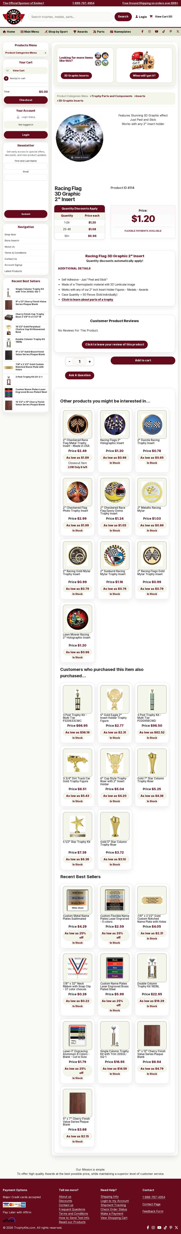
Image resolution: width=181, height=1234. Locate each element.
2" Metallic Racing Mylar (149, 509)
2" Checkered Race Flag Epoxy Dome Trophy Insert (112, 510)
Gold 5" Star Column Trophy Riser (113, 843)
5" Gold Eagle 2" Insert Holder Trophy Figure (113, 718)
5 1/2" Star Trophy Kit (76, 842)
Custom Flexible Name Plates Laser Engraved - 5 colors (114, 919)
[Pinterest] (171, 1227)
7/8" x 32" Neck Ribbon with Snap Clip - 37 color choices (77, 986)
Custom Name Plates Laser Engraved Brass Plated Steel (31, 390)
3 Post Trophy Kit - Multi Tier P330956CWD (149, 718)
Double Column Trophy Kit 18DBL (30, 340)
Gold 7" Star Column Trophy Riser (150, 780)
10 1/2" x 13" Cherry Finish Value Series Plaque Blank (30, 403)
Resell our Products (72, 1222)
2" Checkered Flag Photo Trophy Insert (75, 509)
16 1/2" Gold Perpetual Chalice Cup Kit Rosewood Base (30, 329)
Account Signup (13, 264)
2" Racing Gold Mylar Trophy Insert (76, 573)
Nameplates (120, 31)
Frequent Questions (72, 1209)
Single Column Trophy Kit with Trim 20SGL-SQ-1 (30, 290)
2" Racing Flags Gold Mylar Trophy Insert (151, 573)
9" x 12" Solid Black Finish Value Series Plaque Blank (30, 353)
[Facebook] (148, 1227)
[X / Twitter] (176, 1227)
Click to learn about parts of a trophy (87, 299)
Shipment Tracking (113, 1205)
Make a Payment (112, 1213)
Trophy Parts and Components (112, 96)
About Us (10, 246)
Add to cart (143, 360)
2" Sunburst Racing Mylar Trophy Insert (112, 573)
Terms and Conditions (73, 1213)
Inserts (140, 96)
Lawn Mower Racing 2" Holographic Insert (76, 636)
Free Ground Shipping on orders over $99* (150, 3)
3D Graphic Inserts (71, 100)
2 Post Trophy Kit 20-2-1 (29, 376)
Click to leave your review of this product (114, 344)
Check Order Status (114, 1209)
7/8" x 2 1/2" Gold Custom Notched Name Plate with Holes (30, 367)
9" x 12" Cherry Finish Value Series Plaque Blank (31, 302)
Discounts (65, 1201)
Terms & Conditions (15, 252)
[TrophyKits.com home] (14, 17)
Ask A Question (80, 375)
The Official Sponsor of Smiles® (23, 3)
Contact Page (151, 1204)
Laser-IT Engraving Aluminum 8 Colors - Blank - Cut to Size (76, 1054)
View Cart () (163, 16)
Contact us (66, 1205)
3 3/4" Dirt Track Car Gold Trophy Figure (76, 780)
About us (65, 1196)
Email (26, 171)
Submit (25, 214)
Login (25, 134)
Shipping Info (110, 1196)
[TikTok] (165, 1227)
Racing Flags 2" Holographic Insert (112, 442)
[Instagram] (153, 1227)
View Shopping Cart (114, 1218)
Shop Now (10, 234)
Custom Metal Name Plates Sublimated (76, 917)
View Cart (18, 70)
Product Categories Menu (21, 52)
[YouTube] (159, 1227)
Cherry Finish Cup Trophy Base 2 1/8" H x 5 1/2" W (30, 315)
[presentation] (25, 195)
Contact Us (11, 258)
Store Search (12, 240)
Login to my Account (115, 1201)
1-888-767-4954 (83, 3)
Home (9, 31)
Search (123, 16)
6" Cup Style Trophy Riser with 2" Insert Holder (113, 781)
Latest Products (13, 271)
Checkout (25, 99)
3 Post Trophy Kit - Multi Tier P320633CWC (75, 718)
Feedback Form (152, 1211)
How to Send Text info (74, 1218)
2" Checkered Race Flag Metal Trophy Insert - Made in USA (76, 443)
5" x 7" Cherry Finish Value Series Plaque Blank (76, 1121)
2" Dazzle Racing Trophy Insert (148, 442)
